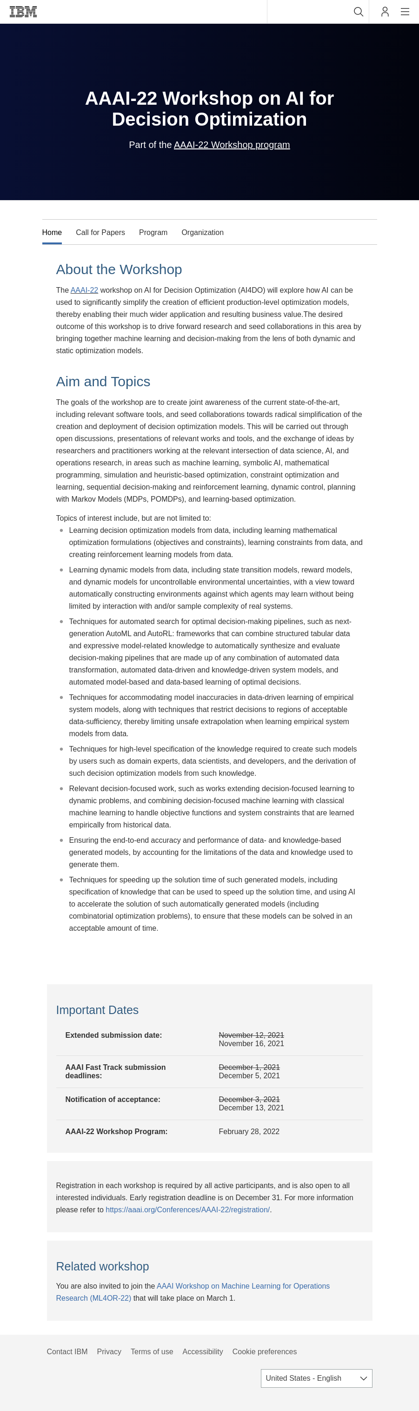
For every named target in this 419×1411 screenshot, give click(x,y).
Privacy (109, 1352)
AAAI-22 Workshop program (232, 145)
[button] (359, 11)
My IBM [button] (385, 15)
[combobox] (318, 11)
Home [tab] (52, 232)
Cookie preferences (265, 1352)
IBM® (23, 11)
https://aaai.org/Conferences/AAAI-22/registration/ (188, 1210)
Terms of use (152, 1352)
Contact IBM (67, 1352)
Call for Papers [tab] (100, 232)
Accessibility (203, 1352)
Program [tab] (153, 232)
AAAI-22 (85, 290)
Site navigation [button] (405, 16)
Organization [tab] (202, 232)
